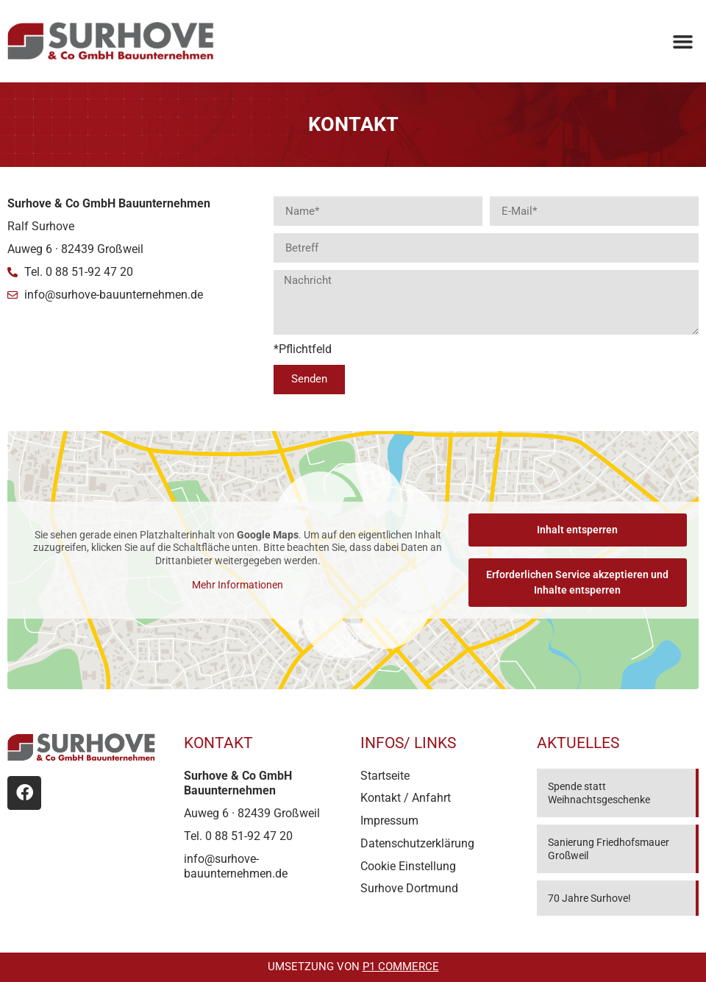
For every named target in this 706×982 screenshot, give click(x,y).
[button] (682, 41)
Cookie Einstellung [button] (408, 866)
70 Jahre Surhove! (589, 898)
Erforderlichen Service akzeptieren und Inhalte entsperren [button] (577, 582)
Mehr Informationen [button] (237, 585)
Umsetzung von (353, 966)
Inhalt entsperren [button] (577, 530)
